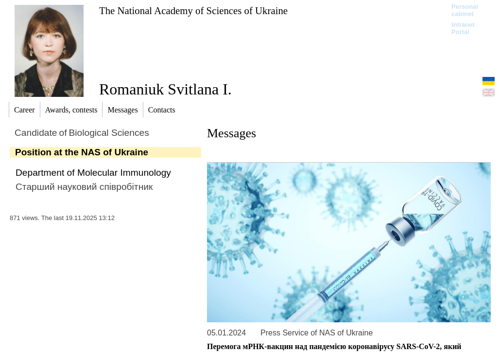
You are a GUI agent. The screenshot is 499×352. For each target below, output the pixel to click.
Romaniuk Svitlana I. (165, 89)
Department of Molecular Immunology (93, 172)
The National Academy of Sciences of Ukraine (193, 10)
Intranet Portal (463, 28)
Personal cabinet (464, 10)
